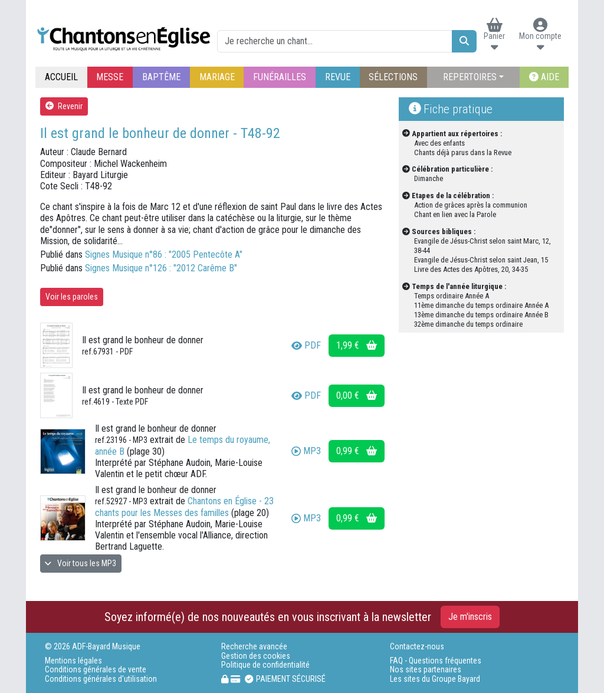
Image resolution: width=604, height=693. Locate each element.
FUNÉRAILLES (279, 77)
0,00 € (356, 395)
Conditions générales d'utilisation (101, 679)
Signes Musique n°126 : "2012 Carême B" (161, 268)
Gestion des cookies (255, 656)
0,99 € (356, 450)
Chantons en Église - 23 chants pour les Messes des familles (184, 506)
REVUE (337, 77)
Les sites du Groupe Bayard (435, 679)
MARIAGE (217, 77)
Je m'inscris (470, 616)
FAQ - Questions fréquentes (435, 660)
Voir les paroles (71, 296)
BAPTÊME (161, 77)
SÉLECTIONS (393, 77)
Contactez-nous (417, 646)
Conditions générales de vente (95, 669)
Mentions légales (73, 660)
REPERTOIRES (470, 77)
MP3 (306, 450)
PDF (306, 345)
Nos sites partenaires (425, 669)
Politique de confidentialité (265, 665)
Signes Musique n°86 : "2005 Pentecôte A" (163, 254)
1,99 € (356, 345)
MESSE (109, 77)
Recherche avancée (254, 646)
